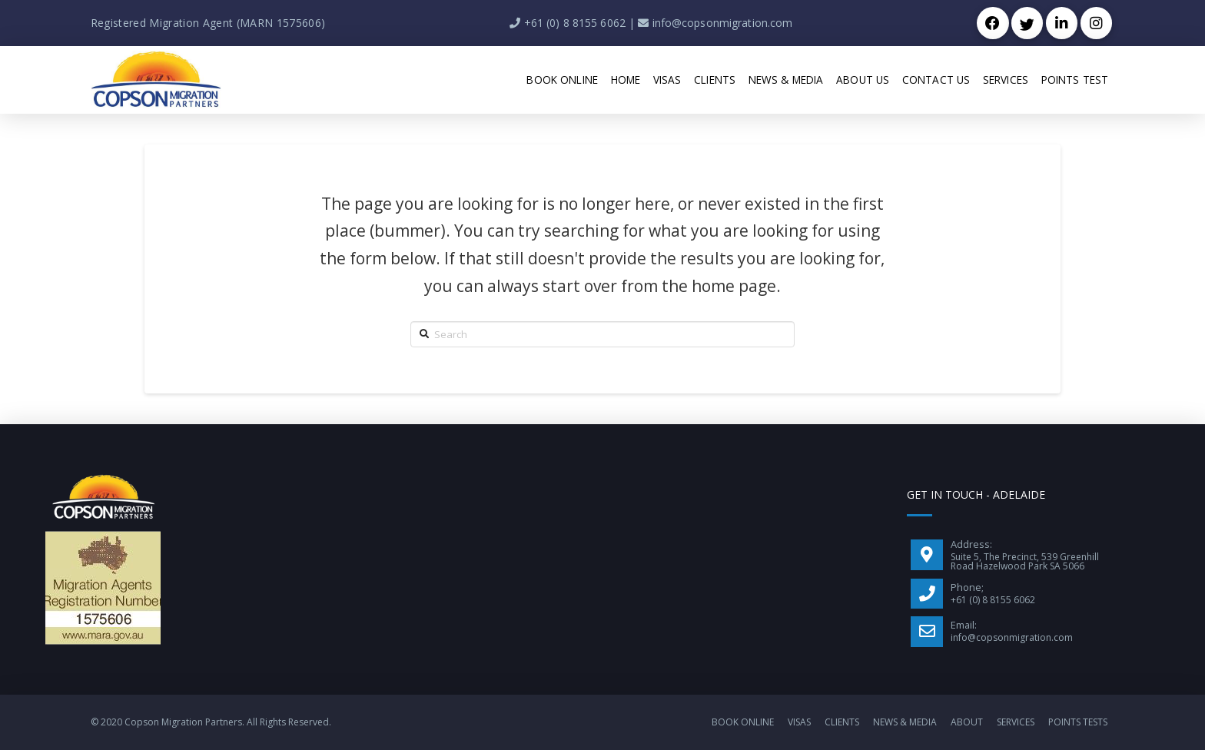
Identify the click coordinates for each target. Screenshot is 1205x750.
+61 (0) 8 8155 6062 (575, 22)
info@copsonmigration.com (722, 22)
